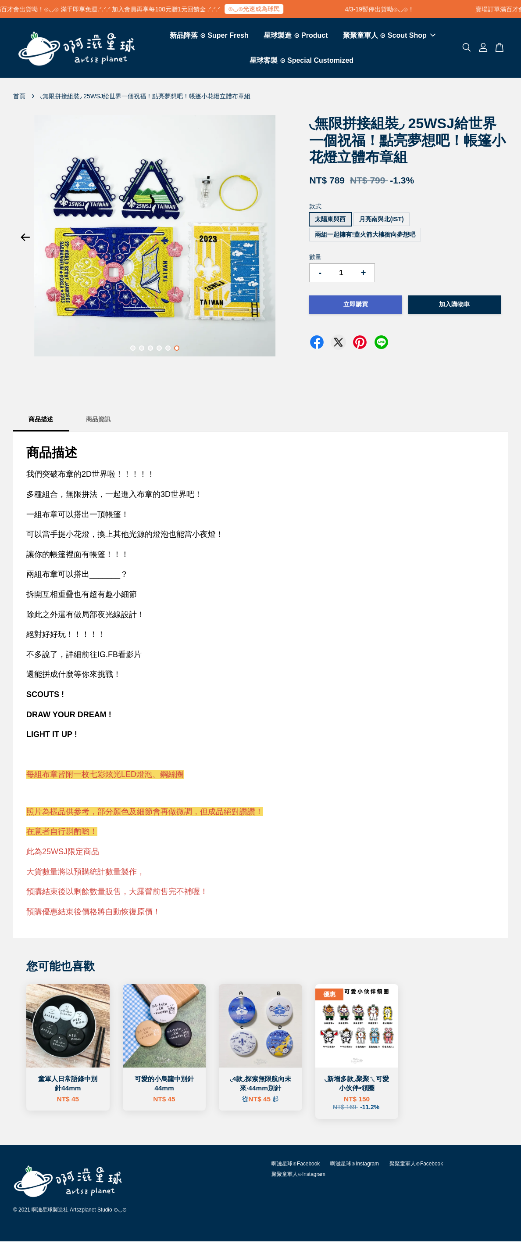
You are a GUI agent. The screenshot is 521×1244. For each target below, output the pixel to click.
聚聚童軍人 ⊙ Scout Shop (389, 36)
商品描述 (41, 421)
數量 (315, 259)
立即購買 (355, 306)
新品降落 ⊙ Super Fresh (209, 36)
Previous (25, 240)
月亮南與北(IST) (381, 221)
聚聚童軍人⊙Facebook (416, 1166)
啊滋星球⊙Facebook (295, 1166)
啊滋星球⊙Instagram (354, 1166)
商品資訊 (98, 421)
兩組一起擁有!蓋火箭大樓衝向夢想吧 (365, 237)
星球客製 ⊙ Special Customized (301, 61)
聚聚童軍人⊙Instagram (298, 1177)
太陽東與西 (330, 221)
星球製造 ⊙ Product (296, 36)
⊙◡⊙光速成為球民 (262, 8)
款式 (315, 208)
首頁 (19, 98)
